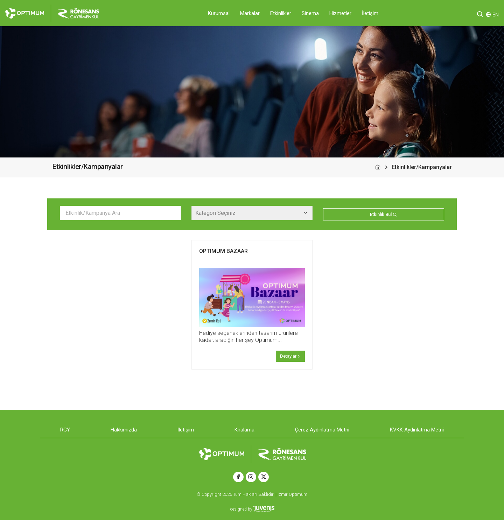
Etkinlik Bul (383, 214)
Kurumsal (219, 13)
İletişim (370, 13)
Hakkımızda (124, 430)
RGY (65, 430)
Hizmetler (340, 13)
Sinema (310, 13)
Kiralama (244, 430)
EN (495, 15)
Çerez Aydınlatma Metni (322, 430)
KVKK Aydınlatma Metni (417, 430)
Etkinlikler (280, 13)
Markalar (250, 13)
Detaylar (290, 356)
